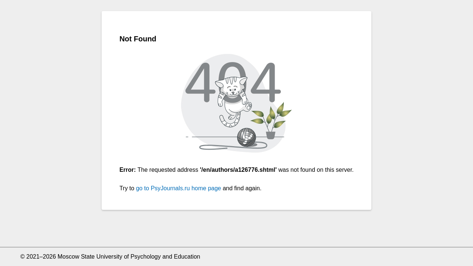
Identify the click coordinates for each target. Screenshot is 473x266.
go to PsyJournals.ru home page (178, 188)
